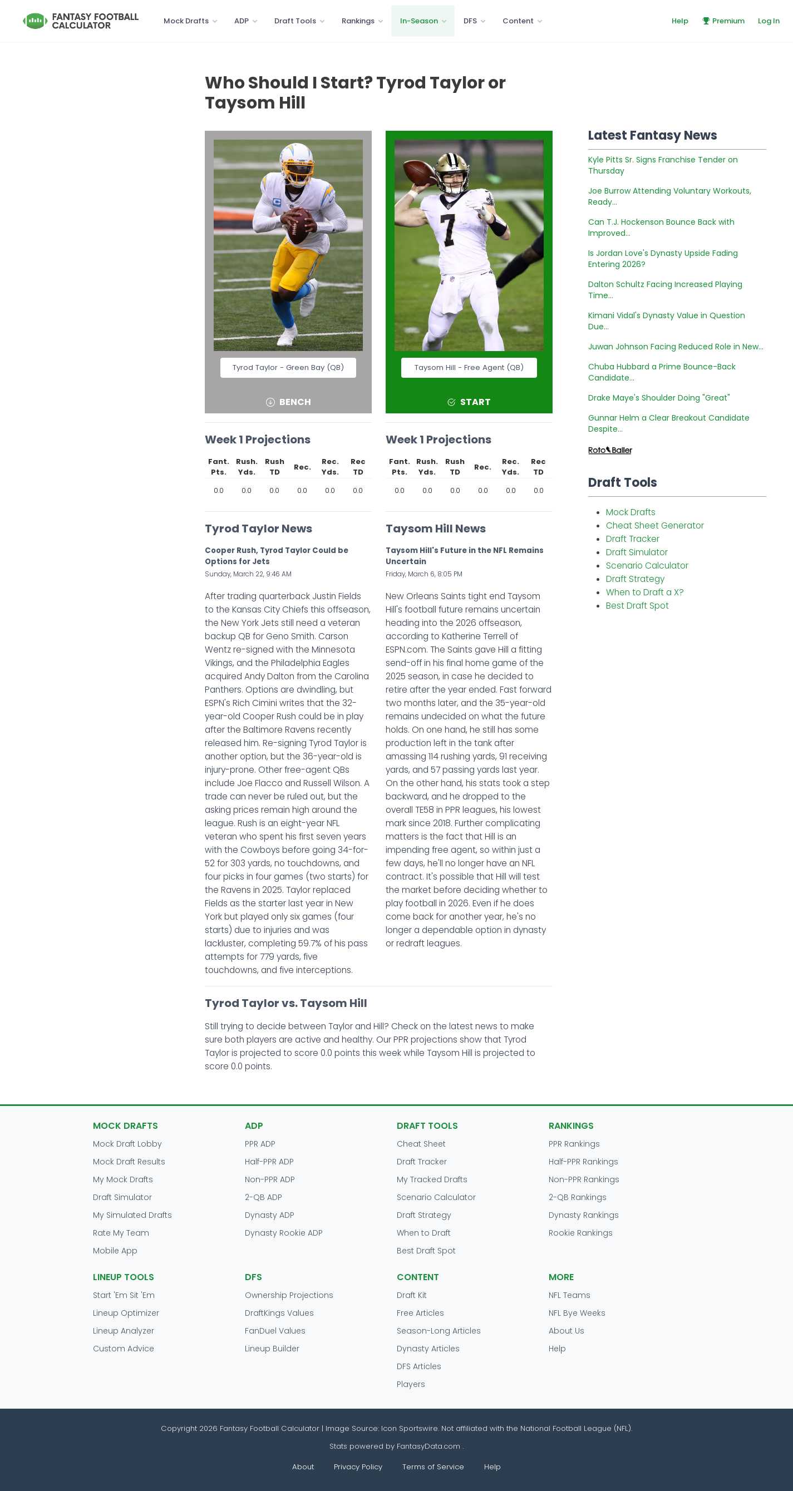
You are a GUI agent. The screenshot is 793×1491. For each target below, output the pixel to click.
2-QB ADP (263, 1197)
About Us (566, 1330)
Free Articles (420, 1313)
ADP (241, 21)
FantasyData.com (429, 1446)
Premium (723, 21)
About (303, 1467)
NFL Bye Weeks (577, 1313)
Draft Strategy (635, 579)
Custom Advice (123, 1348)
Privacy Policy (358, 1467)
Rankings (358, 21)
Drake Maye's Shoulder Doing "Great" (659, 397)
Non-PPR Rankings (584, 1179)
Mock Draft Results (129, 1161)
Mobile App (115, 1250)
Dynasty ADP (269, 1215)
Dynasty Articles (428, 1348)
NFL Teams (569, 1295)
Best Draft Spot (637, 605)
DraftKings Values (279, 1313)
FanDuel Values (275, 1330)
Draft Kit (412, 1295)
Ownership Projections (289, 1295)
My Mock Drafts (123, 1179)
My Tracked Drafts (432, 1179)
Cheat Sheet (421, 1143)
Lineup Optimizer (126, 1313)
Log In (769, 21)
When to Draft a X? (645, 592)
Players (411, 1384)
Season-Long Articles (439, 1330)
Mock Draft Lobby (127, 1143)
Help (680, 21)
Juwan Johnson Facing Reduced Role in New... (676, 346)
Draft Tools (295, 21)
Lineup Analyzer (123, 1330)
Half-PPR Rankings (583, 1161)
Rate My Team (121, 1232)
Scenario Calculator (647, 565)
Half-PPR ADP (269, 1161)
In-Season (419, 21)
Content (518, 21)
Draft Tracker (632, 539)
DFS (470, 21)
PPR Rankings (574, 1143)
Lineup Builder (272, 1348)
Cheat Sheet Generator (655, 525)
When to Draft (424, 1232)
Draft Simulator (637, 552)
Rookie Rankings (581, 1232)
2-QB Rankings (578, 1197)
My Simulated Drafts (132, 1215)
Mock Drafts (186, 21)
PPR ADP (260, 1143)
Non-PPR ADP (270, 1179)
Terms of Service (433, 1467)
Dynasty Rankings (584, 1215)
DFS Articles (419, 1366)
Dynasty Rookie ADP (284, 1232)
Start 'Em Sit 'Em (124, 1295)
